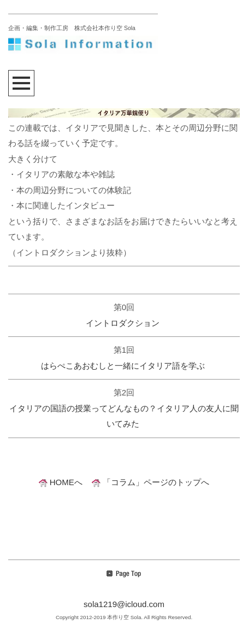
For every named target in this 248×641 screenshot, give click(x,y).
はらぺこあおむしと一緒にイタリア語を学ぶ (123, 365)
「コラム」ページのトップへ (150, 482)
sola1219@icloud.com (124, 604)
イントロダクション (123, 323)
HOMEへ (60, 482)
